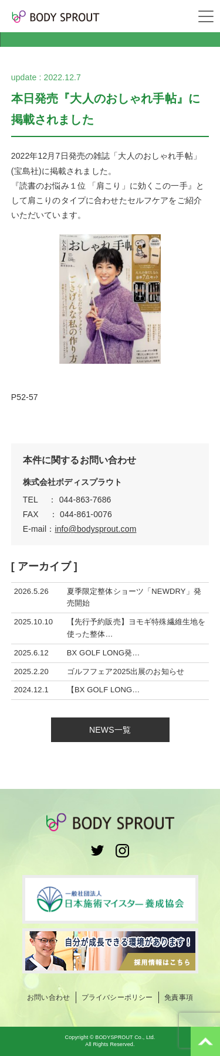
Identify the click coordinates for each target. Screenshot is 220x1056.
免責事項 (178, 997)
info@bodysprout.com (95, 529)
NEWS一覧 (110, 729)
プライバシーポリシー (117, 997)
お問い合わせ (48, 997)
